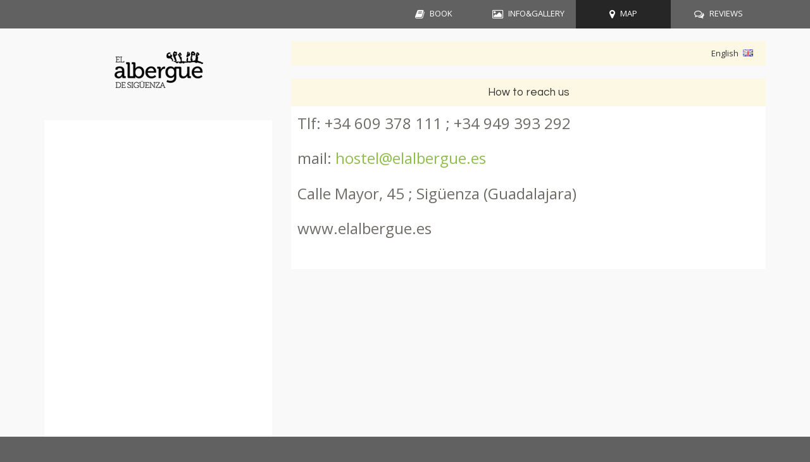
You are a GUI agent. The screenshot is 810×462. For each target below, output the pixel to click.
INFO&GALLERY (536, 13)
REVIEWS (726, 13)
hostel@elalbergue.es (410, 157)
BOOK (441, 13)
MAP (628, 13)
